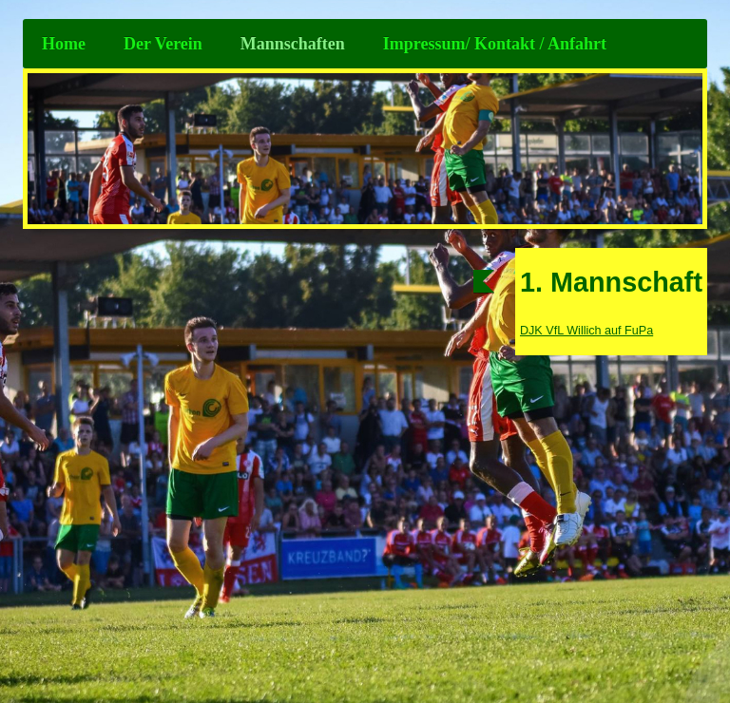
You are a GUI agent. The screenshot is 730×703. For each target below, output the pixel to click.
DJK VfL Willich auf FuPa (586, 330)
